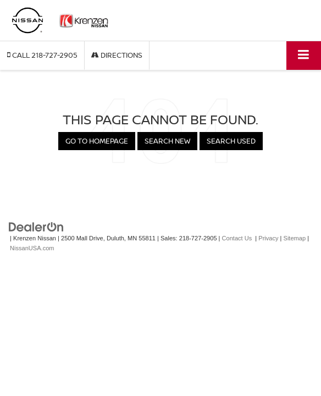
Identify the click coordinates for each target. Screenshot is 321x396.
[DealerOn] (36, 226)
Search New (167, 141)
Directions (116, 55)
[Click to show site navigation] (303, 55)
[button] (42, 55)
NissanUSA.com (32, 248)
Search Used (231, 141)
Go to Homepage (96, 141)
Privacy (268, 238)
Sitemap (295, 238)
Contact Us (237, 238)
